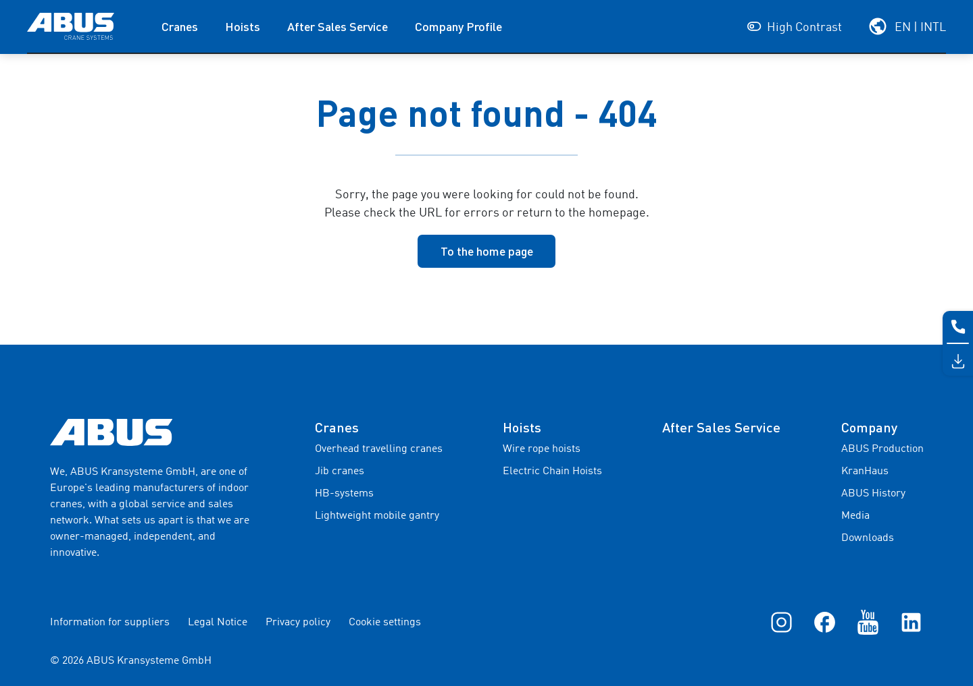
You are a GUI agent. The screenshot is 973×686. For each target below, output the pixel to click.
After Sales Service (337, 26)
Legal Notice (217, 622)
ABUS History (873, 493)
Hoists (242, 26)
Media (855, 516)
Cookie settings (385, 622)
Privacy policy (298, 622)
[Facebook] (824, 622)
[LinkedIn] (911, 622)
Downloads (867, 538)
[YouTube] (867, 622)
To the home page (487, 251)
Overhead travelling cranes (379, 449)
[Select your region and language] (907, 26)
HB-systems (344, 493)
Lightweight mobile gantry (377, 516)
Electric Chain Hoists (552, 471)
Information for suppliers (110, 622)
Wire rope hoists (541, 449)
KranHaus (865, 471)
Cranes (179, 26)
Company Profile (458, 26)
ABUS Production (882, 449)
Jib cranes (339, 471)
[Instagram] (781, 622)
